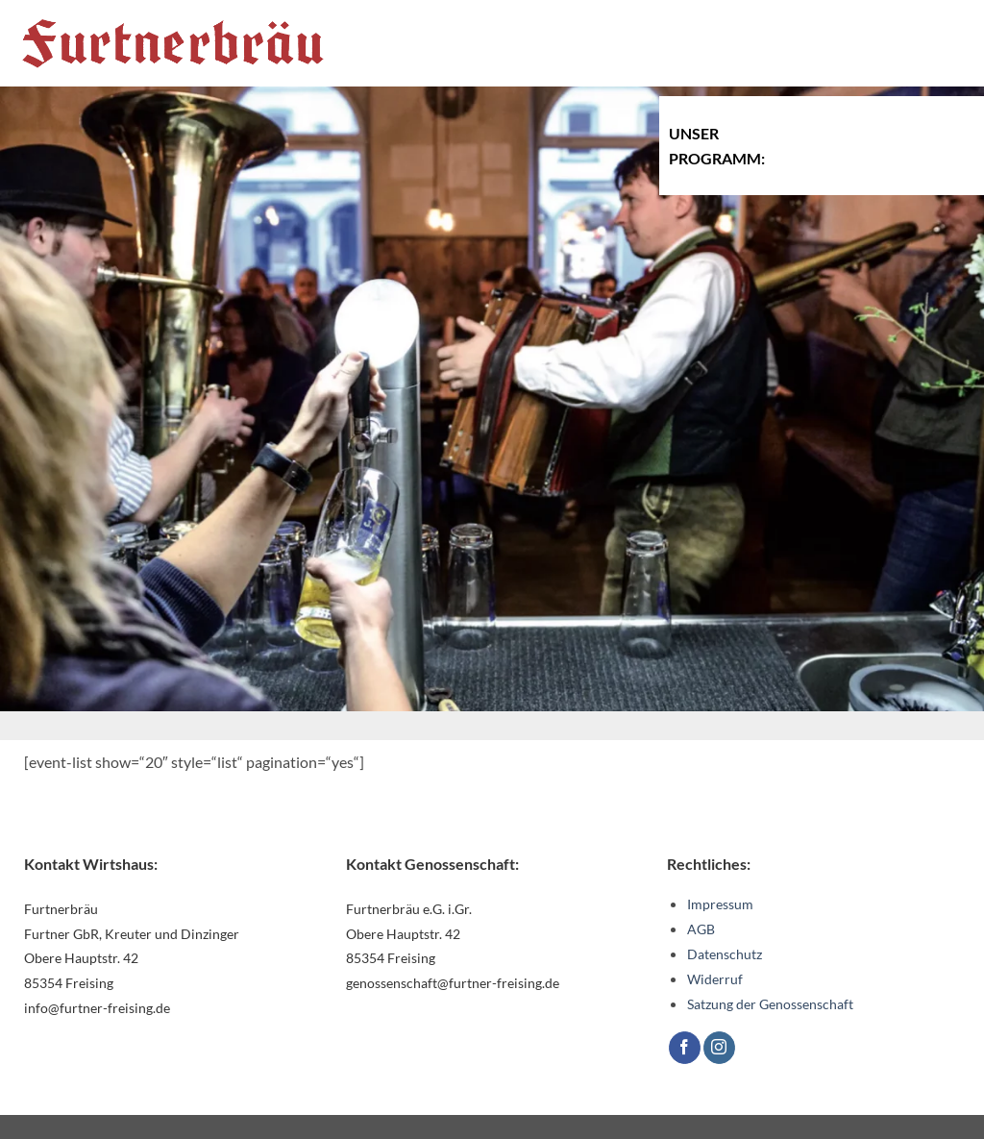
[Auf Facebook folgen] (685, 1047)
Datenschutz (724, 954)
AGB (701, 929)
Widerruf (715, 979)
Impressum (720, 904)
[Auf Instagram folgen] (719, 1047)
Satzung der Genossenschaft (770, 1004)
